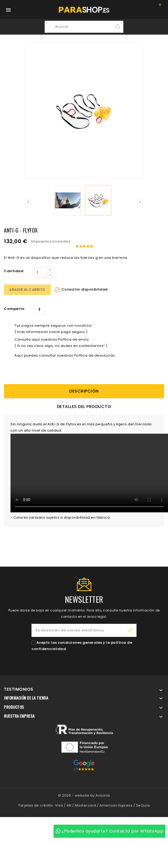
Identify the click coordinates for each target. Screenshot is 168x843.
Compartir (39, 309)
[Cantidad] (40, 272)
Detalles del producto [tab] (84, 407)
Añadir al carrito (27, 289)
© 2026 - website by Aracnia (84, 795)
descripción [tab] (84, 391)
